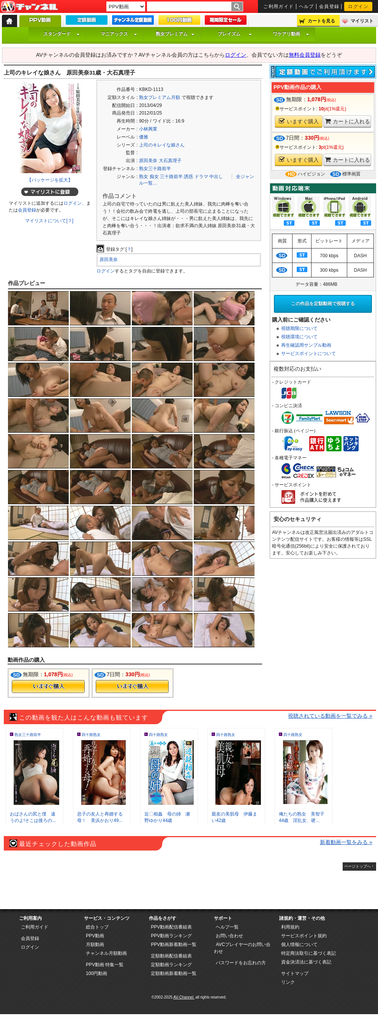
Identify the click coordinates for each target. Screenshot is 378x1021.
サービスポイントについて (308, 353)
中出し (216, 176)
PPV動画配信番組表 (171, 927)
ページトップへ (357, 866)
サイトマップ (294, 973)
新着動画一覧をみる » (346, 842)
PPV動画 (95, 935)
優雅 (143, 137)
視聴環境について (299, 336)
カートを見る (321, 21)
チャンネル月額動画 (106, 953)
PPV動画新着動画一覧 (173, 944)
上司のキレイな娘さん (162, 145)
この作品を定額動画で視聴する (323, 303)
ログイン (358, 6)
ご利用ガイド (278, 6)
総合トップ (97, 927)
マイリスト (362, 21)
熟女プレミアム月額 (159, 97)
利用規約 (290, 927)
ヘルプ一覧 (227, 927)
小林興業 (148, 129)
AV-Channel (29, 7)
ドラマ (201, 176)
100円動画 (96, 973)
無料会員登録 (305, 55)
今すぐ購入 (48, 686)
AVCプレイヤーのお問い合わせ (242, 948)
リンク (288, 982)
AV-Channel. (183, 997)
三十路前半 (171, 176)
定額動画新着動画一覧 (173, 973)
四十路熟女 (91, 735)
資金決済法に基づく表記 (306, 962)
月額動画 (95, 944)
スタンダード (61, 34)
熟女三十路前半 (155, 168)
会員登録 (329, 6)
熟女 (143, 176)
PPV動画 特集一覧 (104, 964)
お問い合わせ (229, 935)
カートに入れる (347, 121)
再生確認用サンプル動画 (306, 345)
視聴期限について (299, 328)
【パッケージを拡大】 (50, 180)
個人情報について (299, 944)
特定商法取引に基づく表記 (308, 953)
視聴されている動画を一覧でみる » (330, 716)
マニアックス (119, 34)
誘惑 (188, 176)
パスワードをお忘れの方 (241, 962)
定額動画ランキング (171, 964)
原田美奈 (148, 160)
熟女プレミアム (175, 34)
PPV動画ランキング (171, 935)
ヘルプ (306, 6)
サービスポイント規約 (304, 935)
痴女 (154, 176)
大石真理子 (170, 160)
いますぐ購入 (299, 121)
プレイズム (235, 34)
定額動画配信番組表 (171, 956)
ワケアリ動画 (291, 34)
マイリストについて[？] (49, 220)
